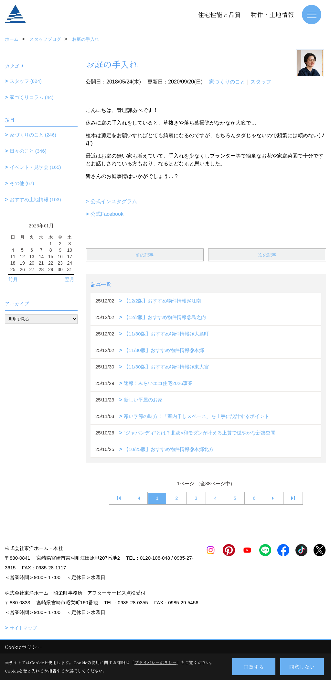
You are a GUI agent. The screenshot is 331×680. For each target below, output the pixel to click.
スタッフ (261, 81)
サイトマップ (23, 628)
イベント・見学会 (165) (35, 167)
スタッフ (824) (26, 81)
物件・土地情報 (272, 14)
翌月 (69, 279)
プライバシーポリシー (155, 662)
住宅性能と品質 (219, 14)
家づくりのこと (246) (33, 134)
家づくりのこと (227, 81)
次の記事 (267, 255)
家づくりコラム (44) (32, 97)
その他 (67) (22, 183)
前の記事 (144, 255)
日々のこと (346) (28, 151)
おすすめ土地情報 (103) (35, 199)
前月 (13, 279)
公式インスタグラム (114, 201)
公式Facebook (107, 214)
